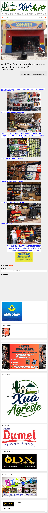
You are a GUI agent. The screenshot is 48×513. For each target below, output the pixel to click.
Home (2, 61)
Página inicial (19, 502)
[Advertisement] (10, 78)
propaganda (7, 61)
